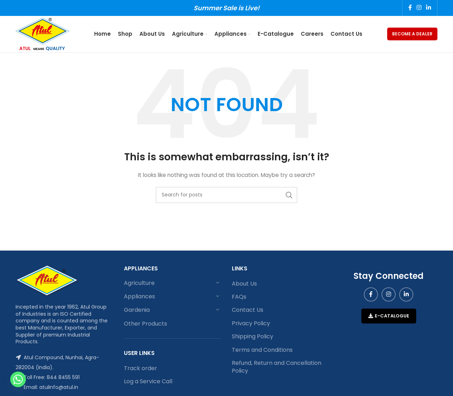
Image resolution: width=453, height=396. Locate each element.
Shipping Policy (252, 337)
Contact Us (247, 311)
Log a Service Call (148, 382)
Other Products (145, 324)
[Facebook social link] (410, 7)
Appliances (139, 297)
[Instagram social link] (419, 7)
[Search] (226, 196)
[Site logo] (43, 34)
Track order (140, 369)
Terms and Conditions (262, 351)
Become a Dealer (412, 34)
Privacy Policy (251, 324)
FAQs (239, 298)
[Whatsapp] (18, 379)
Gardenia (137, 311)
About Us (244, 284)
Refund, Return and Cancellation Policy (276, 367)
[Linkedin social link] (429, 7)
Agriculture (139, 284)
